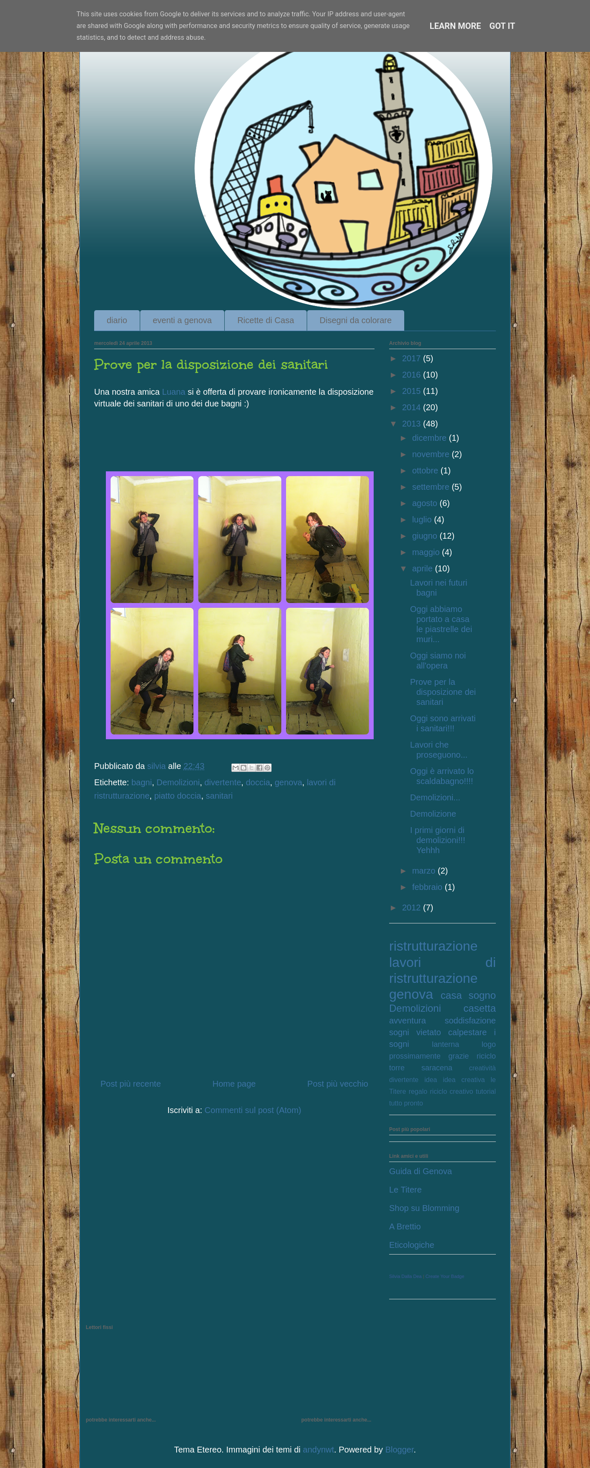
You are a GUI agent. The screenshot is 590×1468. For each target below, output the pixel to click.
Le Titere (405, 1189)
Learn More (455, 26)
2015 (412, 391)
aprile (423, 568)
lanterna (445, 1044)
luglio (423, 519)
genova (288, 782)
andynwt (318, 1449)
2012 (412, 907)
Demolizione (433, 813)
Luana (173, 391)
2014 (412, 407)
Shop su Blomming (424, 1208)
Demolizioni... (435, 797)
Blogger (399, 1449)
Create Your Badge (445, 1276)
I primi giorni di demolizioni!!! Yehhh (437, 840)
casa (451, 995)
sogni (399, 1032)
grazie (459, 1056)
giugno (426, 535)
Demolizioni (178, 782)
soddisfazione (470, 1020)
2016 (412, 374)
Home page (234, 1083)
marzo (425, 870)
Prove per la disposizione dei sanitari (443, 692)
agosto (426, 503)
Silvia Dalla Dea (405, 1276)
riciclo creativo (451, 1091)
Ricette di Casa (265, 320)
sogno (482, 995)
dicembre (430, 437)
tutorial (486, 1091)
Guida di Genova (420, 1171)
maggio (427, 552)
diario (117, 320)
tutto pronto (406, 1103)
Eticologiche (411, 1244)
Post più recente (130, 1083)
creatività (482, 1068)
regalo (418, 1091)
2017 (412, 358)
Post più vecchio (337, 1083)
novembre (432, 454)
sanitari (219, 795)
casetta (480, 1008)
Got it (503, 26)
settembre (431, 486)
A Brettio (405, 1226)
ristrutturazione (433, 946)
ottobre (426, 470)
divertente (223, 782)
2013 (412, 423)
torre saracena (420, 1068)
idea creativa (464, 1079)
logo (489, 1044)
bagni (141, 782)
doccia (258, 782)
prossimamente (415, 1056)
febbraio (428, 887)
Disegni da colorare (356, 320)
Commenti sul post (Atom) (253, 1110)
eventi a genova (182, 320)
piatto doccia (177, 795)
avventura (407, 1020)
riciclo (486, 1056)
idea (430, 1079)
